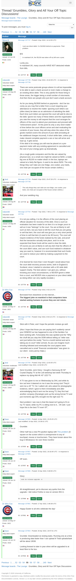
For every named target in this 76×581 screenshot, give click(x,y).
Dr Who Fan (7, 290)
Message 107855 (24, 419)
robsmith (6, 80)
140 (44, 32)
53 (20, 32)
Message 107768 (24, 317)
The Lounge (22, 18)
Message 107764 (24, 290)
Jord (6, 179)
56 (31, 32)
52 (16, 32)
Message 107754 (24, 212)
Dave (6, 419)
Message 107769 (24, 363)
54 (24, 32)
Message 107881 (24, 504)
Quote (39, 75)
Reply (33, 75)
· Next (49, 32)
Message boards (8, 18)
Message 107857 (24, 451)
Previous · (6, 32)
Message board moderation (11, 21)
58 (38, 32)
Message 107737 (24, 40)
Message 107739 (24, 179)
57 (34, 32)
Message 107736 (24, 82)
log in (28, 27)
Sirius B (5, 40)
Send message (7, 54)
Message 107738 (24, 80)
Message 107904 (24, 531)
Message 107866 (24, 471)
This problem (62, 432)
